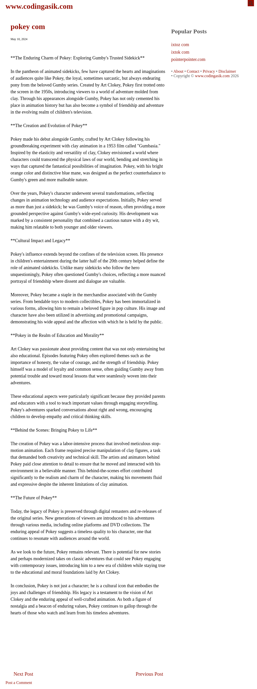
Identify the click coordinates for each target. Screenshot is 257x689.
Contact (193, 71)
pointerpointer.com (188, 59)
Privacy (209, 71)
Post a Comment (19, 682)
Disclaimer (227, 71)
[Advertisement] (88, 634)
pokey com (28, 26)
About (178, 71)
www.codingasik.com (39, 6)
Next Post (23, 674)
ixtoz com (180, 44)
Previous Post (149, 674)
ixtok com (180, 52)
